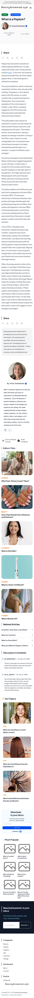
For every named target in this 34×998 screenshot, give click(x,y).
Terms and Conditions (16, 995)
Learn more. (28, 3)
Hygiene (4, 582)
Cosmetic (5, 548)
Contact (6, 971)
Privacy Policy (5, 995)
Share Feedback (22, 441)
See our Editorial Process (9, 441)
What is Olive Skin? (9, 551)
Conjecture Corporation (20, 992)
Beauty (4, 512)
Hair (4, 726)
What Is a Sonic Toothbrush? (12, 585)
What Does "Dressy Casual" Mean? (15, 481)
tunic (10, 72)
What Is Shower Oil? (9, 619)
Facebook (6, 980)
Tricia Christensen (18, 26)
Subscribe (17, 827)
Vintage (6, 959)
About (5, 968)
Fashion (4, 478)
